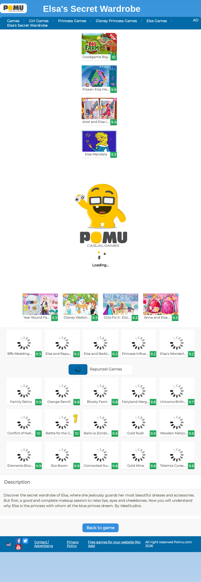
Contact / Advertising (43, 544)
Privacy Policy (73, 544)
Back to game (100, 527)
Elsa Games (156, 21)
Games (13, 21)
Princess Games (72, 21)
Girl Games (38, 21)
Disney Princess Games (116, 21)
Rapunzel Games (95, 369)
